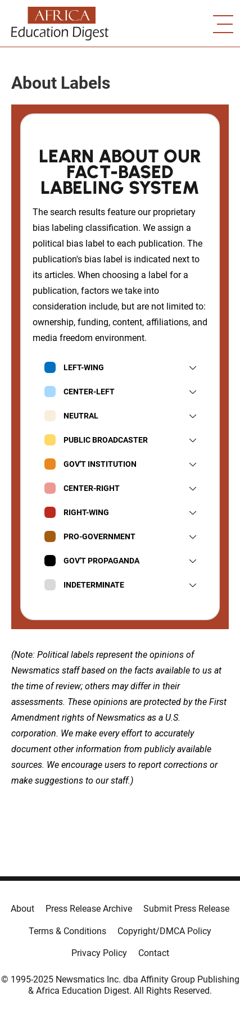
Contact (153, 953)
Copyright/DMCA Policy (164, 931)
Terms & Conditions (67, 931)
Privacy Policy (99, 953)
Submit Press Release (186, 908)
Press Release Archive (89, 908)
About (22, 908)
